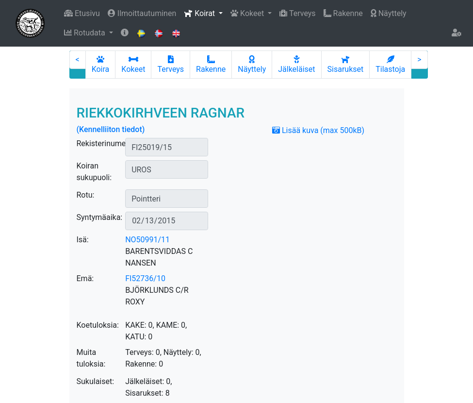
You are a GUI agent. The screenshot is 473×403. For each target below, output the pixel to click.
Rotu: (86, 195)
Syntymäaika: (100, 217)
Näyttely (389, 13)
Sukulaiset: (95, 381)
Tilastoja (390, 64)
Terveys (297, 13)
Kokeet (133, 64)
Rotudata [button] (85, 32)
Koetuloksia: (98, 325)
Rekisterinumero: (106, 143)
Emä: (85, 278)
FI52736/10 (145, 278)
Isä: (83, 239)
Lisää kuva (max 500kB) (318, 130)
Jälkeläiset (296, 64)
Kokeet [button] (248, 13)
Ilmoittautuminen (142, 13)
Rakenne (343, 13)
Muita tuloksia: (91, 358)
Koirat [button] (200, 13)
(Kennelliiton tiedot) (111, 129)
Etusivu (82, 13)
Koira (101, 64)
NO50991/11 (147, 239)
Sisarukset (345, 64)
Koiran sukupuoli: (94, 171)
